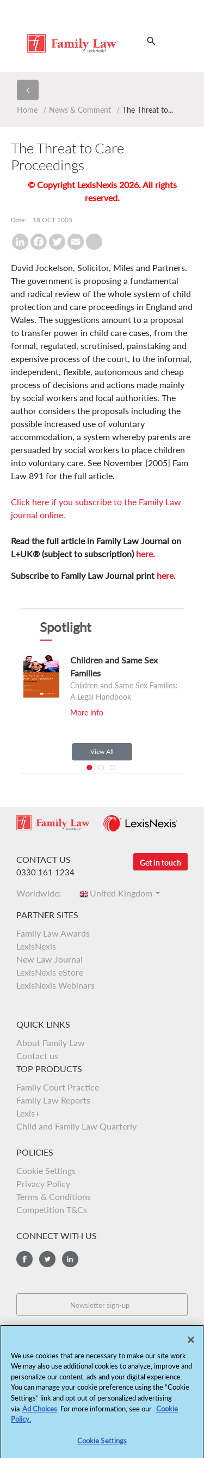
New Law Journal (49, 959)
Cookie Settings (46, 1170)
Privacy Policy (43, 1183)
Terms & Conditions (53, 1196)
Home (27, 109)
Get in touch (160, 862)
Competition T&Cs (51, 1209)
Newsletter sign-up (99, 1305)
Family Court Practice (57, 1087)
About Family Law (50, 1042)
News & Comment (80, 109)
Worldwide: (41, 893)
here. (145, 554)
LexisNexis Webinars (55, 985)
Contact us (37, 1055)
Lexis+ (28, 1113)
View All (102, 751)
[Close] (191, 1345)
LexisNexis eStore (49, 972)
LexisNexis (36, 946)
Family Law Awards (53, 933)
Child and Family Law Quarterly (76, 1126)
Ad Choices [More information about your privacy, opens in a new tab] (39, 1413)
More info (86, 712)
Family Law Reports (53, 1100)
